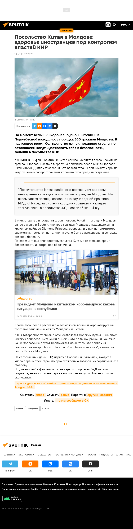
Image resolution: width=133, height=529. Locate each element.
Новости (20, 408)
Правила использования (28, 484)
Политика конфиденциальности (100, 484)
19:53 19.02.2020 (24, 54)
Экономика (26, 454)
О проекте (7, 484)
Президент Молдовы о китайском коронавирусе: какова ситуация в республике (66, 306)
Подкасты (106, 454)
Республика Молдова (69, 454)
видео (40, 395)
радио (64, 395)
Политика (8, 454)
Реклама (48, 484)
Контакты (59, 484)
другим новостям (99, 395)
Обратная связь (110, 489)
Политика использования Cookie (20, 489)
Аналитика (123, 454)
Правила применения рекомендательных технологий (70, 489)
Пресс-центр (73, 484)
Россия (91, 454)
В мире (45, 408)
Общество (24, 298)
